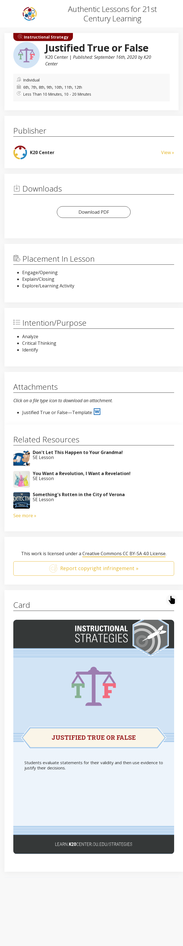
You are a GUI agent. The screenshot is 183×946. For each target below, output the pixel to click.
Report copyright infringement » (93, 568)
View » (167, 152)
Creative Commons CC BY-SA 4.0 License (124, 553)
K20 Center (56, 57)
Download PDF (93, 212)
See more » (24, 515)
